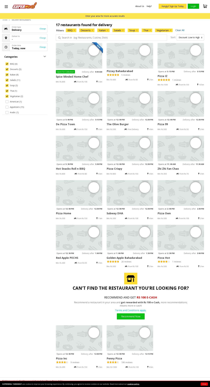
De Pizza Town (65, 124)
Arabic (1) (12, 112)
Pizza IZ (162, 76)
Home (5, 20)
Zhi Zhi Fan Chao (168, 168)
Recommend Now (130, 316)
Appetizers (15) (15, 107)
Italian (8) (12, 74)
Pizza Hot (164, 258)
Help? (149, 6)
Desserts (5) (13, 69)
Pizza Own (164, 213)
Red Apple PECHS (67, 258)
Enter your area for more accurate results (105, 16)
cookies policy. (133, 384)
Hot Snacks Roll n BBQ (70, 168)
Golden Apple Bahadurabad (124, 258)
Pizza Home (63, 213)
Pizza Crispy (114, 168)
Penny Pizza (114, 358)
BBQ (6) (12, 63)
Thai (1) (11, 90)
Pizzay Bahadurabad (120, 71)
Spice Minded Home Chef (72, 76)
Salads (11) (13, 80)
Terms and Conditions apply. (130, 310)
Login (193, 6)
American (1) (14, 101)
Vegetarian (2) (14, 96)
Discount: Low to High (190, 37)
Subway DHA (115, 213)
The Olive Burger (118, 124)
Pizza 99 (163, 124)
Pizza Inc (61, 358)
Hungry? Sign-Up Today (173, 6)
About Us (139, 6)
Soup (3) (12, 85)
